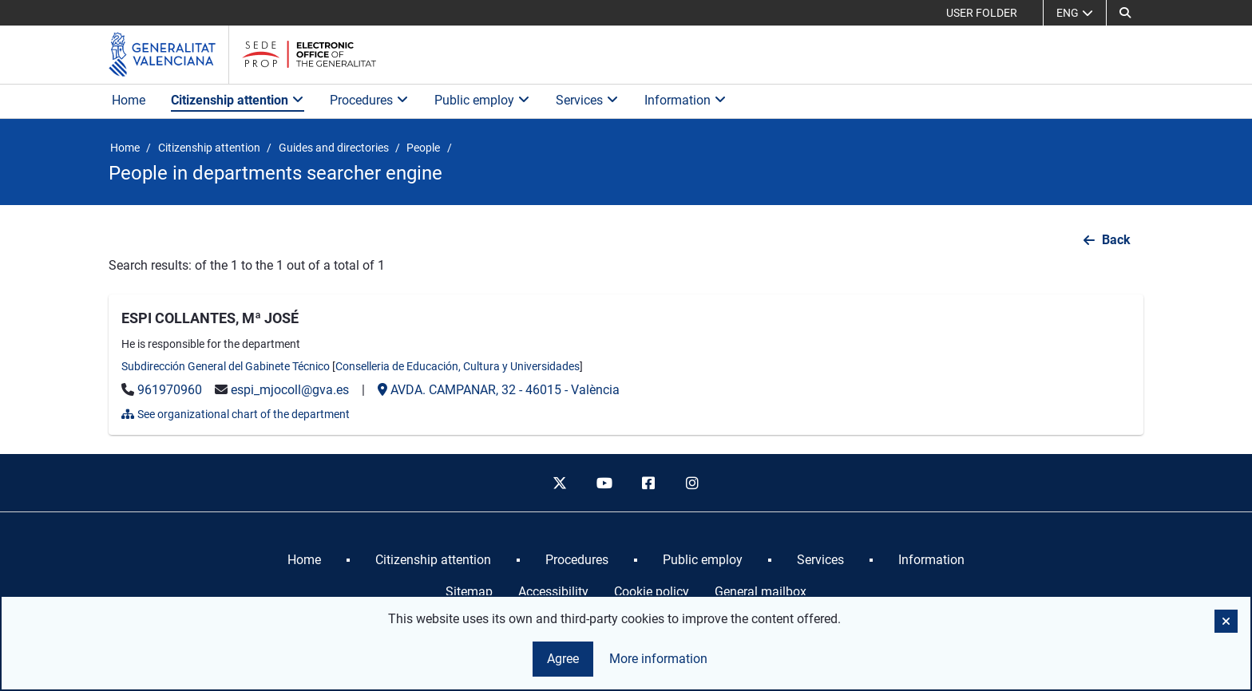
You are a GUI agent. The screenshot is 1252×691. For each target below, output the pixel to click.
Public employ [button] (482, 100)
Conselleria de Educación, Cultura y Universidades (457, 366)
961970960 (169, 389)
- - (499, 389)
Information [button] (685, 100)
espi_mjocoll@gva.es (290, 389)
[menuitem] (304, 560)
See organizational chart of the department (235, 414)
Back (1116, 239)
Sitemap (469, 591)
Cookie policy (651, 591)
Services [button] (587, 100)
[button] (1125, 13)
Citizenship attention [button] (237, 100)
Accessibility (553, 591)
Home (128, 100)
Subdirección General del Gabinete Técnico (225, 366)
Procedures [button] (369, 100)
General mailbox (760, 591)
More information (658, 658)
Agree (563, 658)
